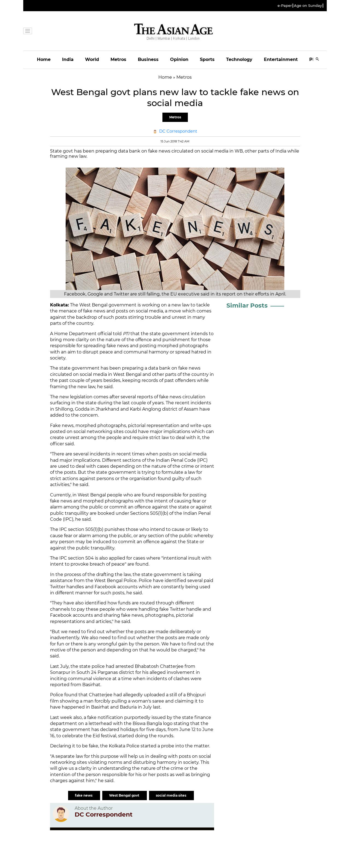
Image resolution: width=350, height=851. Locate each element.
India (68, 59)
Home (44, 59)
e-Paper (285, 6)
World (92, 59)
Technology (239, 59)
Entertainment (281, 59)
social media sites (171, 795)
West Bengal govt (124, 795)
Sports (207, 59)
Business (148, 59)
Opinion (179, 59)
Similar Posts (247, 305)
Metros (118, 59)
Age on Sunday (308, 6)
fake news (84, 795)
